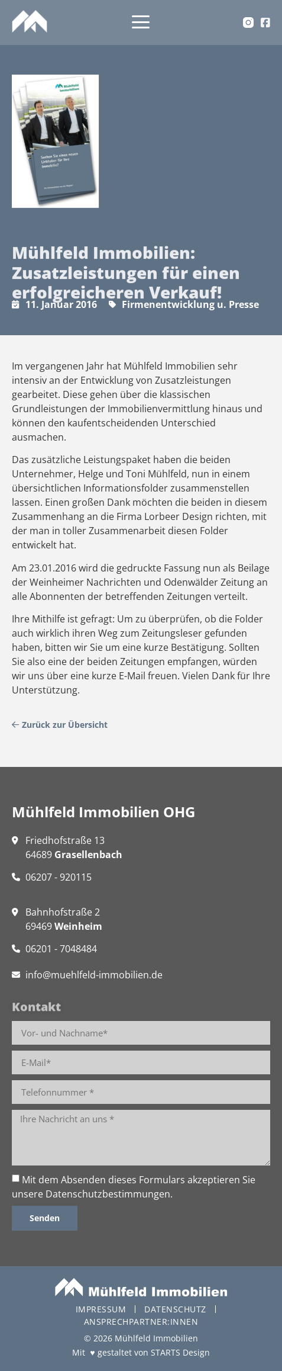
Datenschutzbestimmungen (108, 1193)
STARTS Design (180, 1352)
